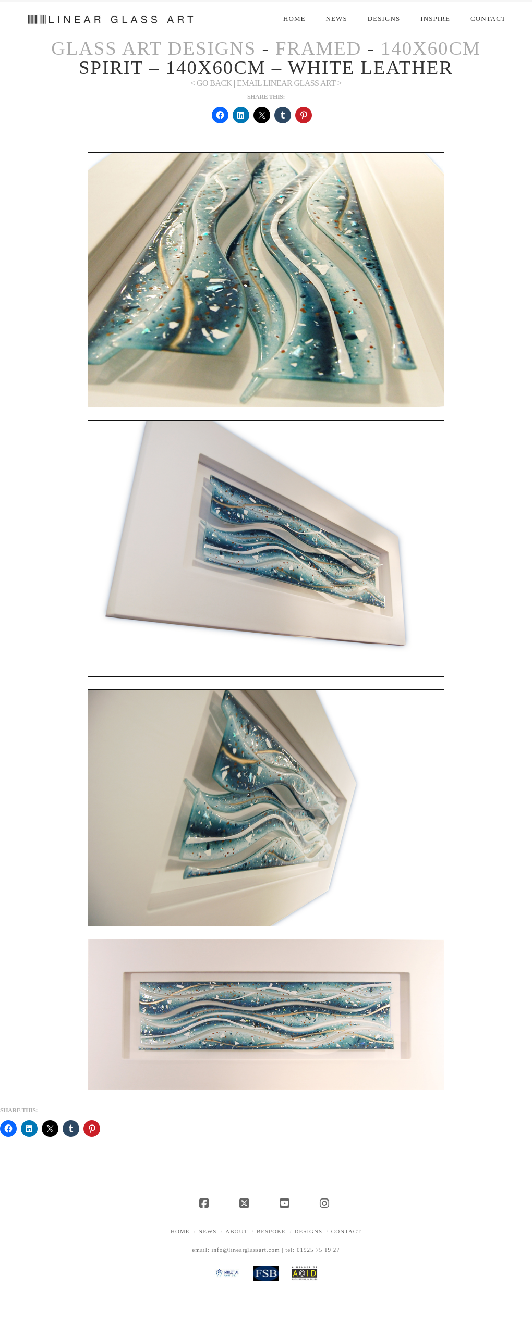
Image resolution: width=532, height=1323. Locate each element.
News (207, 1231)
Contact (346, 1231)
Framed (318, 48)
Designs (308, 1231)
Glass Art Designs (153, 48)
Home (180, 1231)
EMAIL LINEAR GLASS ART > (289, 83)
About (236, 1231)
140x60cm (431, 48)
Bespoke (271, 1231)
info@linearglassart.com (246, 1249)
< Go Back (211, 83)
